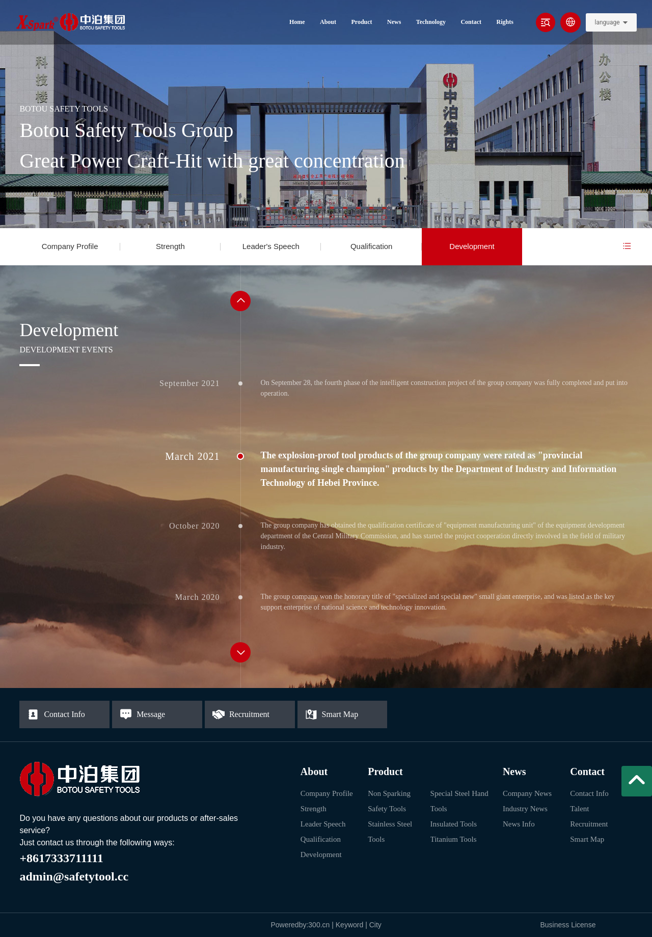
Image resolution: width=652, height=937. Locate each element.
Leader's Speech (271, 246)
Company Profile (70, 246)
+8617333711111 (61, 858)
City (375, 925)
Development (471, 246)
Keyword (350, 925)
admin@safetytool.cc (73, 876)
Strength (170, 246)
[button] (240, 301)
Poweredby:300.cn (300, 925)
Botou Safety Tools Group (126, 130)
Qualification (371, 246)
